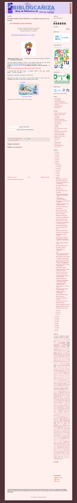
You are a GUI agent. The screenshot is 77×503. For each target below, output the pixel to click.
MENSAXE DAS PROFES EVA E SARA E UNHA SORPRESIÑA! (62, 262)
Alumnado (64, 344)
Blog (65, 353)
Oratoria (60, 432)
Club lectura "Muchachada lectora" (61, 120)
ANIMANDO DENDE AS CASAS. (62, 306)
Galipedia (56, 125)
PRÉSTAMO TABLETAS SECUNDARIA (60, 292)
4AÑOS (67, 338)
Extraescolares (59, 400)
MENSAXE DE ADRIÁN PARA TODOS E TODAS (62, 289)
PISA (59, 434)
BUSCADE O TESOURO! (61, 247)
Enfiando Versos (57, 394)
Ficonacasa (56, 402)
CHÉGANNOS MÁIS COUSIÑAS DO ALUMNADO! (62, 276)
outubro (57, 168)
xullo (57, 172)
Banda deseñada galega (59, 145)
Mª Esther (58, 479)
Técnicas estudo (67, 451)
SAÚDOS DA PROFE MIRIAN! (62, 225)
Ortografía (59, 433)
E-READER (57, 104)
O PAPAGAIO (58, 192)
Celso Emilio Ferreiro (65, 357)
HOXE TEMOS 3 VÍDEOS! (61, 267)
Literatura (67, 421)
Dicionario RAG (58, 122)
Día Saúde (66, 385)
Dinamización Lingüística (59, 388)
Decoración (68, 371)
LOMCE (58, 423)
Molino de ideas (58, 137)
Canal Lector (57, 139)
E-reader (67, 389)
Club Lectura (61, 361)
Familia (66, 400)
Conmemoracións (66, 365)
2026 (56, 152)
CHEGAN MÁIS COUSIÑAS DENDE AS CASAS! (61, 284)
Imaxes (59, 410)
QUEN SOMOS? (58, 100)
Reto (58, 446)
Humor (68, 407)
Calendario (57, 355)
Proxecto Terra (56, 442)
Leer (55, 140)
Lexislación (66, 416)
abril (57, 177)
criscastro (58, 481)
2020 (56, 163)
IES (56, 409)
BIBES (66, 352)
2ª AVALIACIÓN (59, 208)
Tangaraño (58, 451)
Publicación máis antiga (45, 177)
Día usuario (61, 387)
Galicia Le (57, 129)
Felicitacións (61, 401)
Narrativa (55, 429)
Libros (61, 417)
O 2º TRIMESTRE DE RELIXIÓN (62, 258)
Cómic (67, 362)
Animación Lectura (59, 346)
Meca (61, 425)
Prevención (58, 438)
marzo (57, 310)
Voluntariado (66, 456)
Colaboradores (61, 362)
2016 (56, 321)
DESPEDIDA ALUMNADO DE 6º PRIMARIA (61, 374)
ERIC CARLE (64, 396)
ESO (69, 396)
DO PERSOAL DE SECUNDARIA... (62, 260)
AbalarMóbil (57, 117)
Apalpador (67, 347)
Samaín (58, 447)
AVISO (57, 252)
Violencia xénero (57, 456)
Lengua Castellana (60, 416)
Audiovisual (56, 350)
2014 (56, 325)
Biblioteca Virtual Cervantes (60, 136)
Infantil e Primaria (63, 411)
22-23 (64, 336)
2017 (56, 319)
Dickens (67, 387)
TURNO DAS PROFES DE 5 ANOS (62, 304)
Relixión (55, 446)
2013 (56, 327)
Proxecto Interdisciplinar (64, 441)
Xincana (59, 457)
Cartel (55, 357)
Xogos (56, 458)
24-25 (59, 337)
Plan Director (64, 434)
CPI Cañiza (57, 116)
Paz (55, 434)
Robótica (67, 446)
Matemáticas (56, 425)
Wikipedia (56, 126)
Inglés (60, 412)
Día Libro (61, 383)
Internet (64, 412)
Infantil (55, 411)
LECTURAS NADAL (62, 415)
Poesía (64, 435)
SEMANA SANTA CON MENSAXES (60, 250)
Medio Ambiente (67, 425)
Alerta (55, 344)
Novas (67, 430)
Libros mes (67, 417)
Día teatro (55, 387)
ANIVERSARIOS (56, 347)
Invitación (68, 412)
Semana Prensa (65, 448)
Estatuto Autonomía (59, 397)
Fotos (59, 405)
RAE (64, 443)
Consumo (66, 366)
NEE (67, 429)
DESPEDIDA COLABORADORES (59, 375)
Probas (68, 438)
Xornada (60, 458)
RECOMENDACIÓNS (60, 302)
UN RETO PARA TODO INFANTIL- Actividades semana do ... (62, 223)
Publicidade (61, 442)
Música (58, 428)
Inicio (29, 177)
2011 (56, 330)
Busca (68, 353)
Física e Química (65, 402)
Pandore (64, 433)
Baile (60, 351)
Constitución (59, 366)
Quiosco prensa (57, 143)
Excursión (55, 398)
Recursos (65, 445)
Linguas (62, 421)
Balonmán (64, 351)
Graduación (64, 405)
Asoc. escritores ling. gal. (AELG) (61, 128)
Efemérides (66, 393)
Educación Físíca (63, 392)
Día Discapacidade (60, 380)
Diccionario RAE (58, 123)
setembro (58, 170)
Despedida (66, 373)
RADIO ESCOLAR (57, 443)
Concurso (68, 364)
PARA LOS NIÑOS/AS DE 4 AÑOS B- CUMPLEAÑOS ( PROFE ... (62, 254)
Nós (63, 430)
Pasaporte (68, 433)
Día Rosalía (60, 385)
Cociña (67, 361)
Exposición (68, 398)
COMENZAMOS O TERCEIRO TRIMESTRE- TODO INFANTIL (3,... (62, 240)
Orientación (66, 432)
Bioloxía (61, 353)
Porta (60, 437)
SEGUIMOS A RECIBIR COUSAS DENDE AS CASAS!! (62, 204)
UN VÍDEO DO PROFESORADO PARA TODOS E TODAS (62, 281)
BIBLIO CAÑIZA (59, 477)
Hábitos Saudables (65, 406)
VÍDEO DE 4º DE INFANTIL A (62, 215)
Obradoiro (55, 432)
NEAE (64, 429)
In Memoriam (66, 410)
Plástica (60, 435)
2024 (56, 155)
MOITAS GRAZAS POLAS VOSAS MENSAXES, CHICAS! (62, 270)
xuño (57, 173)
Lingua (57, 419)
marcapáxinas (65, 424)
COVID (12, 140)
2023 (56, 157)
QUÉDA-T (66, 442)
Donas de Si (57, 389)
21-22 (58, 336)
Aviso (56, 351)
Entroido (57, 396)
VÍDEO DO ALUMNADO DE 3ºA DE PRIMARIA (62, 183)
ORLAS (55, 433)
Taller (54, 451)
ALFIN (60, 344)
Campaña (60, 356)
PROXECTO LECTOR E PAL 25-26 (61, 103)
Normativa (59, 430)
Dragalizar (63, 389)
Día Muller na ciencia (62, 384)
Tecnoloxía (57, 452)
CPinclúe (68, 369)
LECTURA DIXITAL (59, 106)
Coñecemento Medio (57, 369)
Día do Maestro (67, 380)
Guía (59, 406)
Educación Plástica (57, 393)
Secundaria (59, 448)
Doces (69, 388)
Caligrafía (55, 356)
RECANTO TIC (58, 107)
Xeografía (55, 457)
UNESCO (63, 453)
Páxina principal (58, 98)
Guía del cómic (57, 146)
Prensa (55, 438)
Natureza (60, 429)
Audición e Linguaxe (61, 348)
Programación (56, 439)
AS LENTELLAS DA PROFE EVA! (62, 217)
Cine (60, 360)
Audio (67, 348)
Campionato (66, 356)
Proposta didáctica (62, 439)
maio (57, 175)
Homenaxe (64, 407)
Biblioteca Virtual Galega (59, 133)
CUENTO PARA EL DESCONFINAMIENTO (61, 199)
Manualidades (56, 424)
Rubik (54, 447)
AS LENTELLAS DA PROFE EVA (62, 232)
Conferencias (58, 365)
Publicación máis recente (12, 177)
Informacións (55, 412)
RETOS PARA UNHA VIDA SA (62, 179)
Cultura (63, 370)
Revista (63, 446)
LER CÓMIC (58, 187)
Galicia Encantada (58, 142)
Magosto (65, 423)
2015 (56, 323)
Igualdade (60, 409)
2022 (56, 159)
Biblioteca (56, 353)
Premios (65, 437)
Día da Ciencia (62, 378)
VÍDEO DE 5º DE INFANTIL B (62, 272)
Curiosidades (61, 371)
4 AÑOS (59, 338)
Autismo (63, 350)
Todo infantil (16, 140)
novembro (58, 166)
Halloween (55, 407)
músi (54, 428)
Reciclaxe (68, 443)
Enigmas (63, 394)
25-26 (64, 337)
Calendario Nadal (64, 355)
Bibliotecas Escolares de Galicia (60, 113)
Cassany (59, 357)
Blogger (44, 497)
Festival (66, 401)
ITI (55, 414)
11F (54, 336)
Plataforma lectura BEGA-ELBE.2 (61, 131)
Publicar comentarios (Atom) (18, 179)
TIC (61, 452)
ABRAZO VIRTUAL (65, 341)
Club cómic (64, 360)
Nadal (65, 428)
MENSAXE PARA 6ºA (60, 296)
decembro (58, 164)
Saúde (55, 448)
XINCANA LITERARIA (60, 213)
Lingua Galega (62, 420)
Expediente (62, 398)
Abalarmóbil (58, 341)
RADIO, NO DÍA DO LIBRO (61, 210)
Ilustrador (55, 410)
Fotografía (55, 405)
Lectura (55, 415)
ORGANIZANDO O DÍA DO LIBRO (63, 256)
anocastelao (62, 347)
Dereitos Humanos (58, 373)
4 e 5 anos (63, 338)
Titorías (65, 452)
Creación (57, 370)
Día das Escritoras (62, 379)
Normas (55, 430)
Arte (54, 348)
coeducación (55, 362)
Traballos (58, 453)
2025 (56, 153)
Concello (61, 364)
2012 (56, 329)
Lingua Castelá (62, 419)
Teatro (62, 451)
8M (69, 340)
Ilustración (66, 409)
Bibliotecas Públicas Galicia (60, 114)
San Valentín (65, 447)
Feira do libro (56, 401)
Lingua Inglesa (56, 421)
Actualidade (61, 343)
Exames (66, 397)
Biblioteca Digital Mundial (59, 134)
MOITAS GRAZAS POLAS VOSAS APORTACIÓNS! (62, 265)
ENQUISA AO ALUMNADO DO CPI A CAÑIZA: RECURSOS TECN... (62, 195)
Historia (59, 407)
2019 (56, 316)
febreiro (57, 312)
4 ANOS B (55, 338)
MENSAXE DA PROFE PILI (61, 278)
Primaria (63, 438)
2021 (56, 161)
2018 (56, 318)
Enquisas (68, 394)
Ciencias (55, 360)
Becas (61, 352)
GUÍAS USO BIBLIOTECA (60, 101)
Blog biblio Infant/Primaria (60, 119)
